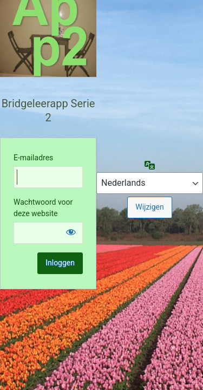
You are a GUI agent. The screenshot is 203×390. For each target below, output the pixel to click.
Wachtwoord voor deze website (43, 208)
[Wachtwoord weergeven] (71, 232)
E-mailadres (33, 157)
